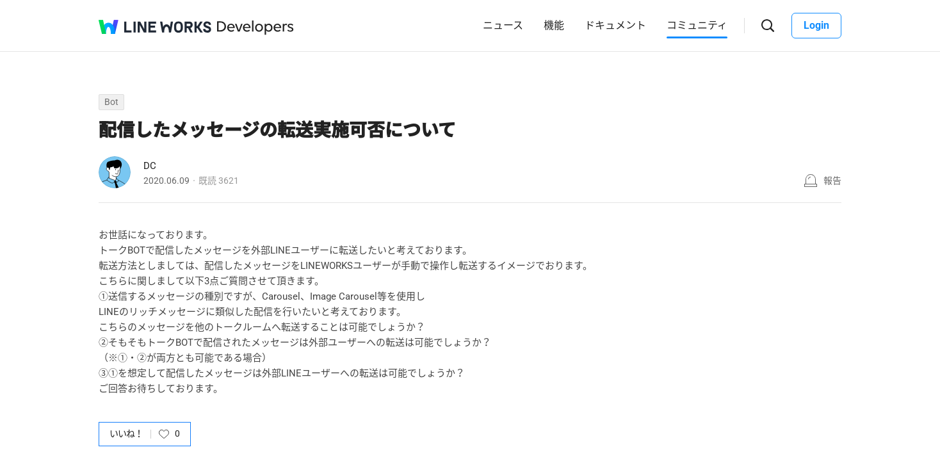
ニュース (503, 25)
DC (149, 166)
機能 (554, 25)
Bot (111, 102)
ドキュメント (615, 25)
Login (816, 25)
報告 (832, 180)
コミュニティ (697, 25)
